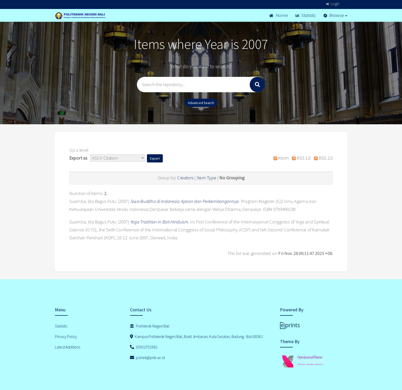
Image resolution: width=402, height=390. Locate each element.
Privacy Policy (66, 336)
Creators (185, 178)
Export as (78, 158)
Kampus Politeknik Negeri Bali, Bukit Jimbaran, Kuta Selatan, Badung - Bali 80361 (196, 336)
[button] (155, 158)
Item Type (206, 178)
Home (278, 15)
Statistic (306, 15)
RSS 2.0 (322, 158)
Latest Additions (67, 347)
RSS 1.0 (300, 158)
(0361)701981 (144, 347)
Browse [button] (335, 15)
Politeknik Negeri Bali (149, 326)
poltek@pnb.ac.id (147, 357)
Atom (280, 158)
